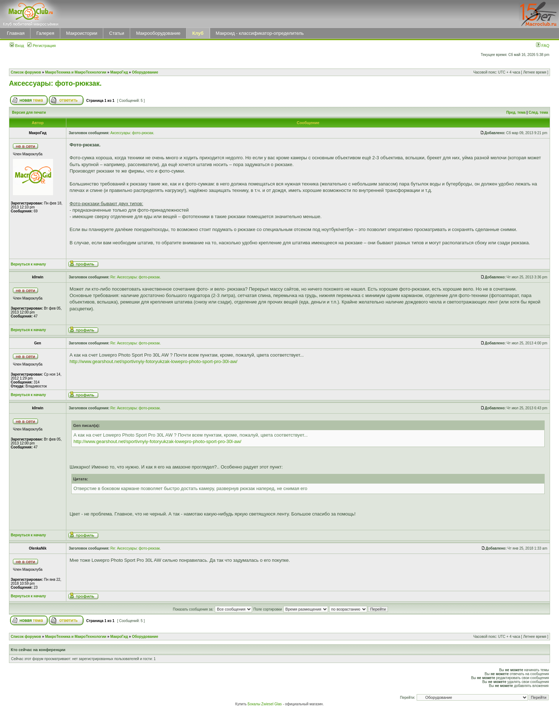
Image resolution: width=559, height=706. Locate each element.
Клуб (197, 33)
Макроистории (81, 33)
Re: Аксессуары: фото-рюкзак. (135, 277)
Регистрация (41, 45)
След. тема (538, 112)
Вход (17, 45)
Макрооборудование (158, 33)
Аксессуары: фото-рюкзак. (55, 83)
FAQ (542, 45)
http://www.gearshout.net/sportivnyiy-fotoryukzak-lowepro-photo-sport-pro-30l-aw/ (153, 361)
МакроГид (119, 72)
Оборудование (145, 72)
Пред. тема (516, 112)
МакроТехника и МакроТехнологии (75, 72)
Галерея (45, 33)
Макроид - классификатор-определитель (260, 33)
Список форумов (26, 72)
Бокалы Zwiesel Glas (265, 704)
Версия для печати (29, 112)
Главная (15, 33)
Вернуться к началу (28, 264)
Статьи (116, 33)
